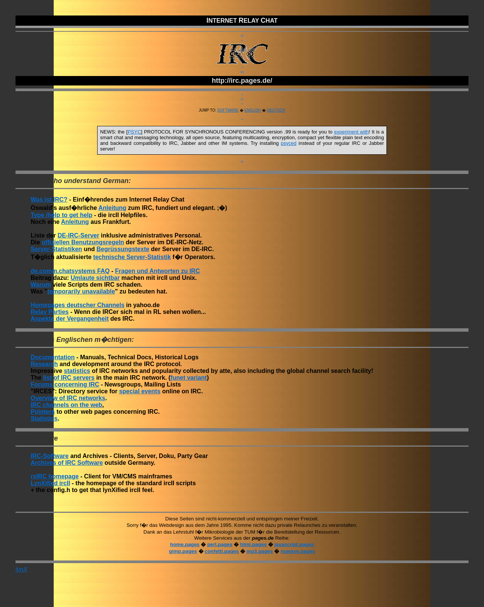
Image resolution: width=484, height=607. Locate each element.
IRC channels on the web (66, 405)
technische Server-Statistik (132, 257)
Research (44, 364)
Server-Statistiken (56, 249)
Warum (41, 284)
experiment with (351, 132)
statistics (77, 371)
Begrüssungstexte (122, 249)
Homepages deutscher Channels (77, 305)
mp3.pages (260, 551)
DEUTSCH (276, 110)
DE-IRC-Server (78, 235)
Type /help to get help (61, 215)
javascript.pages (294, 544)
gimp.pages (183, 551)
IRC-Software (49, 456)
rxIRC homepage (55, 476)
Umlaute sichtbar (95, 278)
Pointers (43, 411)
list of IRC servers (69, 377)
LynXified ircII (50, 483)
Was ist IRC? (49, 199)
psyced (288, 143)
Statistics (44, 418)
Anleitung (112, 208)
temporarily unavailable (81, 291)
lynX (21, 569)
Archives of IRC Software (67, 463)
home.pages (185, 544)
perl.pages (220, 544)
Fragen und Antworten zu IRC (157, 271)
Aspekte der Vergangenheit (70, 318)
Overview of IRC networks (68, 398)
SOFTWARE (228, 110)
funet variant (189, 377)
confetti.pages (222, 551)
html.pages (253, 544)
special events (139, 391)
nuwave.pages (298, 551)
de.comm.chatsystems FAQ (70, 271)
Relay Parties (50, 312)
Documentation (52, 357)
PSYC (134, 132)
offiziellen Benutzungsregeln (83, 242)
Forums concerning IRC (65, 384)
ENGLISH (252, 110)
